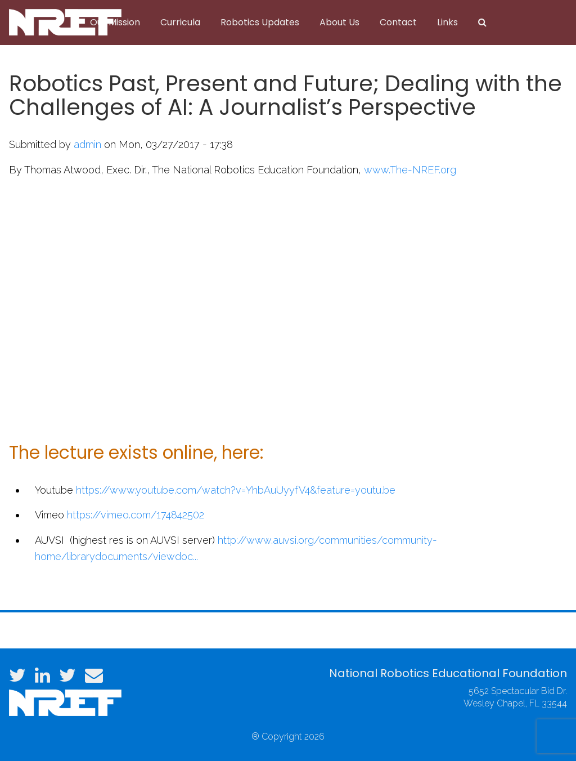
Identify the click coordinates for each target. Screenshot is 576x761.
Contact (398, 22)
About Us (339, 22)
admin (87, 144)
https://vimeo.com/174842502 (135, 515)
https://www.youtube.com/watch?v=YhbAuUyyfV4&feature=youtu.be (235, 490)
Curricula (180, 22)
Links (447, 22)
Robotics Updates (259, 22)
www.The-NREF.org (410, 170)
